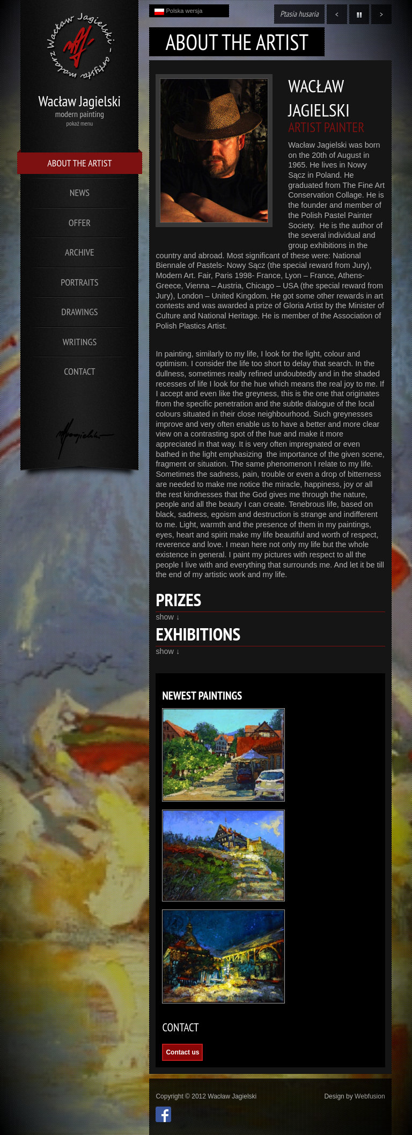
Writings (80, 342)
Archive (79, 252)
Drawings (79, 311)
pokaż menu (80, 123)
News (80, 192)
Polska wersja (178, 11)
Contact (79, 371)
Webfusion (370, 1096)
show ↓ (168, 617)
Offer (80, 222)
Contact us (182, 1052)
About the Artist (79, 163)
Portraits (79, 282)
